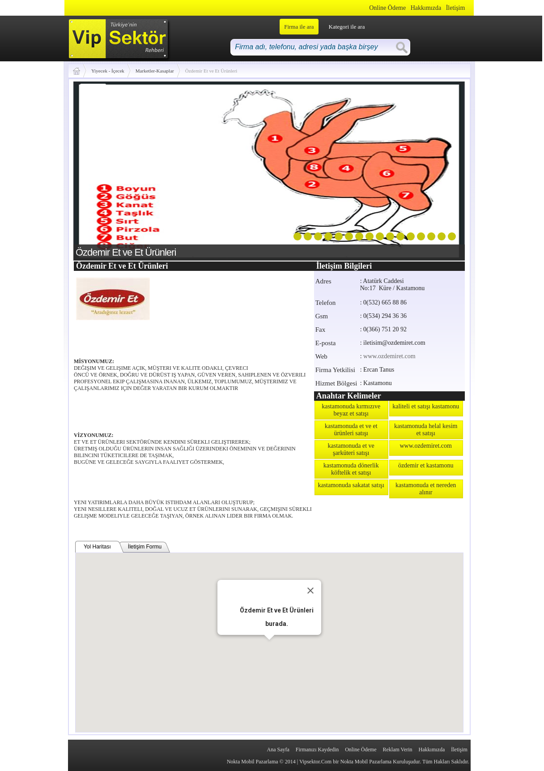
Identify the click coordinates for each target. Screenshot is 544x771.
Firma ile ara (299, 26)
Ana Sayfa (278, 749)
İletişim (455, 7)
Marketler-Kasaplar (155, 70)
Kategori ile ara (347, 26)
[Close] (310, 590)
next (439, 169)
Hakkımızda (426, 7)
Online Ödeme (387, 7)
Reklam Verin (397, 749)
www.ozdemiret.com (389, 356)
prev (98, 169)
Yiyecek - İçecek (107, 70)
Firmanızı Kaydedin (317, 749)
